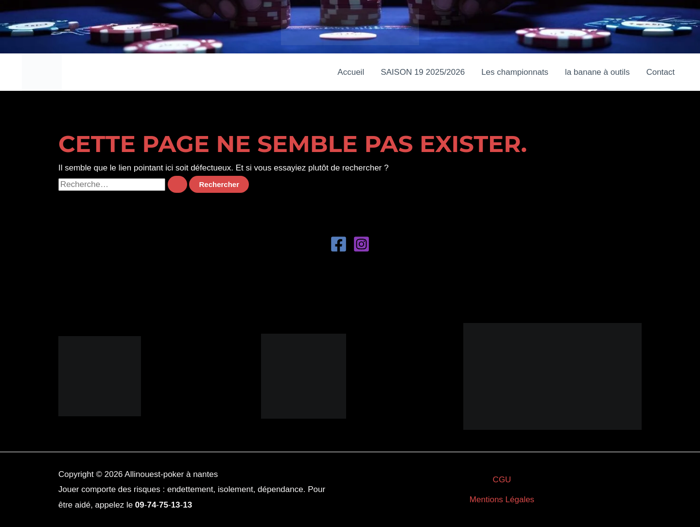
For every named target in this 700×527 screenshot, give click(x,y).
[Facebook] (338, 244)
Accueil (350, 72)
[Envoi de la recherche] (177, 184)
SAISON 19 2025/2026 (423, 72)
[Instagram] (361, 244)
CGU (502, 479)
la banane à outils (597, 72)
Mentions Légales (502, 499)
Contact (660, 72)
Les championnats (514, 72)
